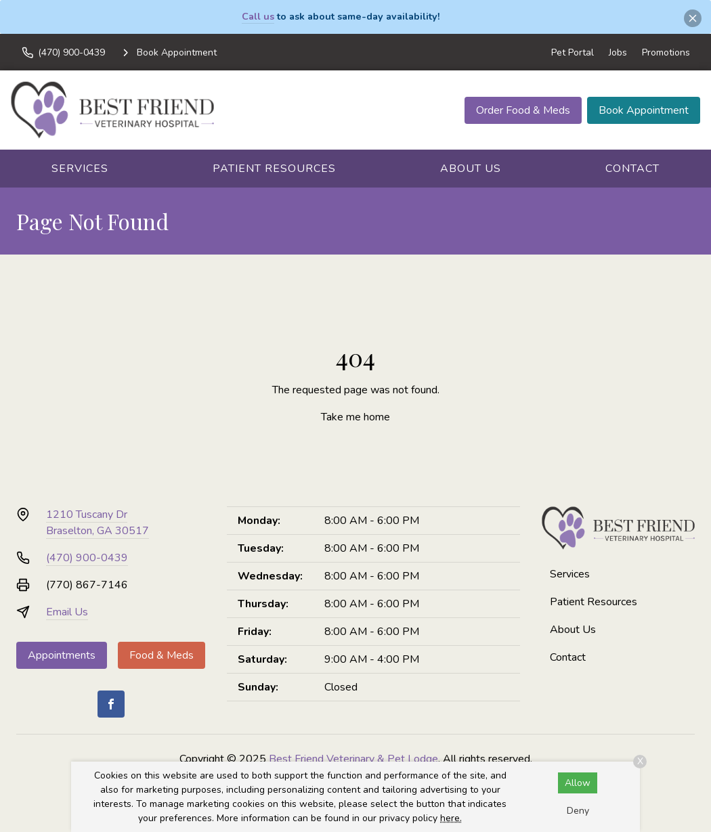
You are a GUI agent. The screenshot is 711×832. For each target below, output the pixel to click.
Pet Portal (572, 52)
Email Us (67, 612)
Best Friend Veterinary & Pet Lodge (353, 758)
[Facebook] (111, 704)
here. (451, 818)
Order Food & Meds (523, 110)
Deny (578, 810)
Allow (577, 782)
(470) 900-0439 (87, 557)
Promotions (666, 52)
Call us (258, 16)
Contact (632, 168)
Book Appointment (644, 110)
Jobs (618, 52)
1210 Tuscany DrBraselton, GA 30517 (97, 522)
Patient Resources (274, 168)
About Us (470, 168)
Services (79, 168)
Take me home (355, 417)
